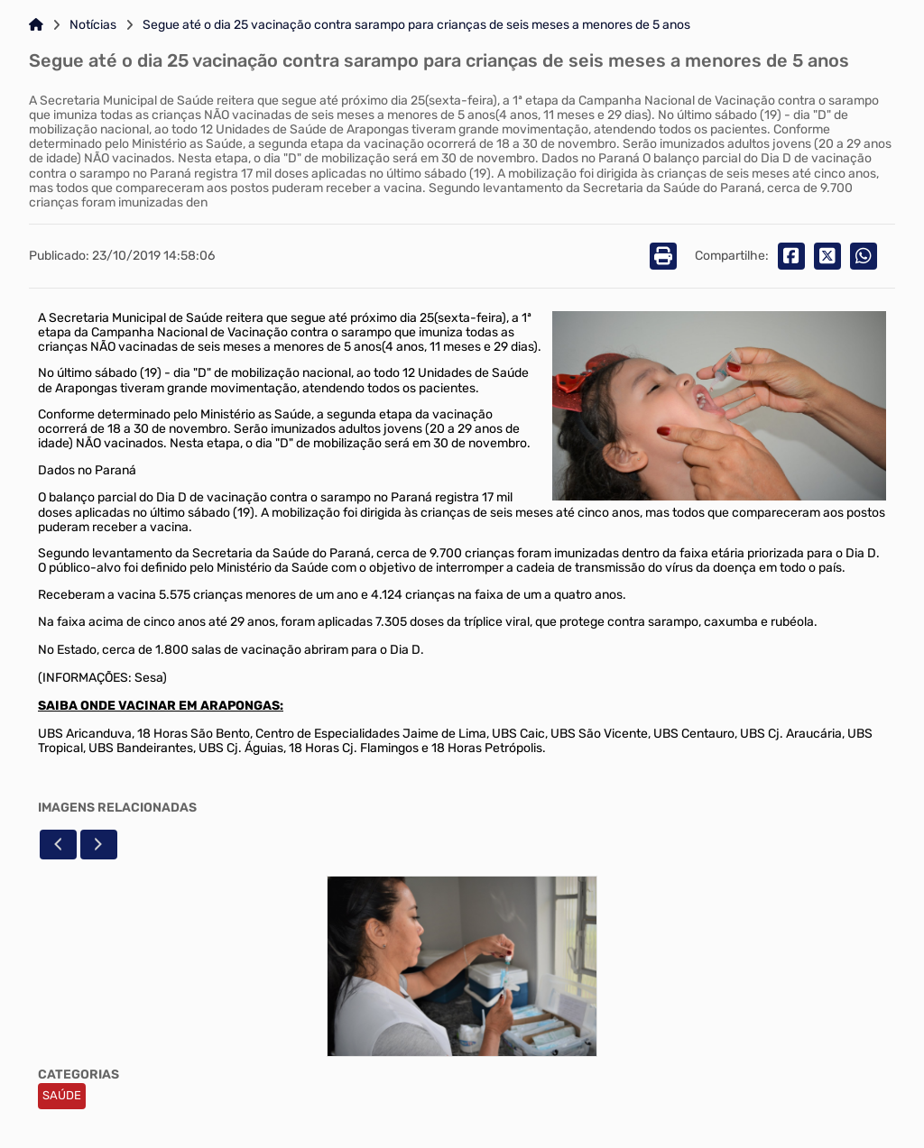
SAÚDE (61, 1095)
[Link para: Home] (36, 25)
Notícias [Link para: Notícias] (92, 25)
